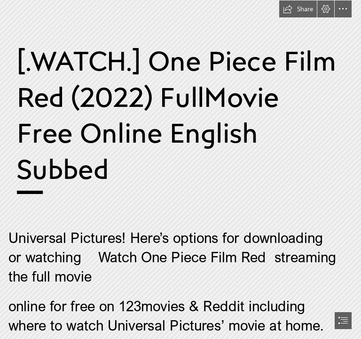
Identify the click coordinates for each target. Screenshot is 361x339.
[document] (180, 169)
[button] (298, 8)
